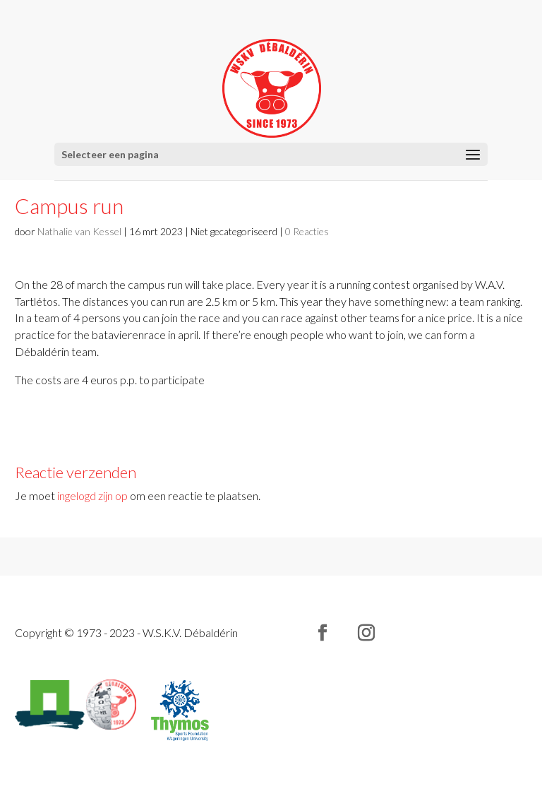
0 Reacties (307, 231)
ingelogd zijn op (92, 495)
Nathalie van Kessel (79, 231)
